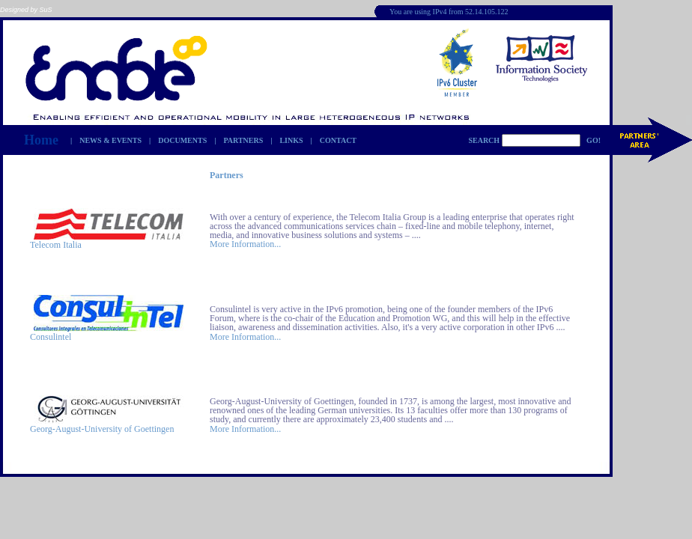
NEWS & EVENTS (110, 140)
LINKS (291, 140)
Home (41, 140)
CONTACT (338, 140)
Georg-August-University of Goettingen (102, 429)
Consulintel (50, 337)
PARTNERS (243, 140)
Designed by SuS (26, 9)
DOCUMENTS (182, 140)
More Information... (245, 244)
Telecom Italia (56, 245)
